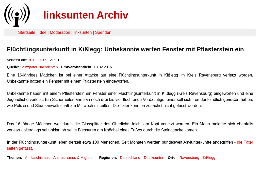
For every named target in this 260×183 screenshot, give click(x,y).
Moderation (60, 32)
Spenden (103, 32)
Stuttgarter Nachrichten (39, 67)
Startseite (26, 32)
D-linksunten (154, 158)
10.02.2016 (37, 60)
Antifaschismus (37, 158)
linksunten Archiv (85, 15)
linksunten (82, 32)
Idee (42, 32)
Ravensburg (189, 158)
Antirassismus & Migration (74, 158)
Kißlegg (209, 158)
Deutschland (130, 158)
